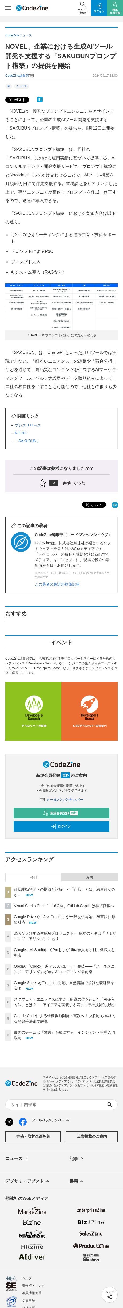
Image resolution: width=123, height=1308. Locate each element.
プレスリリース (28, 425)
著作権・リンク (33, 1286)
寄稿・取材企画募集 (33, 1136)
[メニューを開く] (8, 8)
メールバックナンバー (61, 799)
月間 (89, 877)
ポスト (16, 100)
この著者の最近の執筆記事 (57, 584)
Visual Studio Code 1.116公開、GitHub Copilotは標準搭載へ (64, 906)
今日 (33, 877)
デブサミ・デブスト (27, 1181)
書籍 (77, 1181)
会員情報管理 (31, 1293)
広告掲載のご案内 (92, 1136)
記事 (77, 1159)
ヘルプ (27, 1278)
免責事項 (28, 1300)
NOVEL (21, 433)
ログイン (61, 826)
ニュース (21, 86)
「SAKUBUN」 (27, 441)
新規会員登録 (60, 813)
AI (8, 86)
